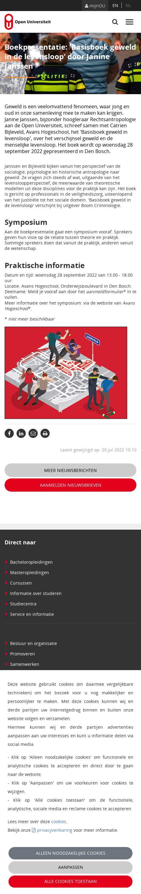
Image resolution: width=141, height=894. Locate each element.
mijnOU (95, 6)
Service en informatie (29, 614)
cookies (58, 821)
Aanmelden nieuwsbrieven (70, 485)
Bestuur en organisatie (31, 643)
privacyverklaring (54, 830)
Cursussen (18, 583)
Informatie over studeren (33, 593)
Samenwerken (22, 664)
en (115, 5)
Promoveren (20, 654)
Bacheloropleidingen (29, 562)
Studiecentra (20, 604)
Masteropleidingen (27, 572)
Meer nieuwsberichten (70, 470)
